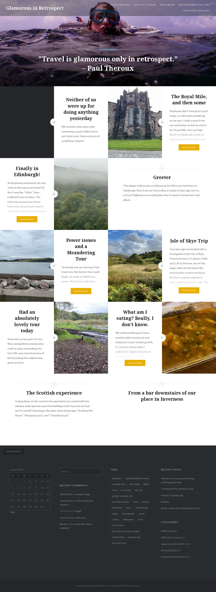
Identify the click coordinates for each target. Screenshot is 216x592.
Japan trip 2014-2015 (196, 10)
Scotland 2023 (120, 4)
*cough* (78, 511)
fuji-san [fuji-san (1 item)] (138, 490)
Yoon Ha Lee (66, 500)
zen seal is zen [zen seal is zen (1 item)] (119, 543)
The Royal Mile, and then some (177, 488)
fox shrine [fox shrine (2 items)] (126, 490)
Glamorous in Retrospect (35, 8)
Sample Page (83, 494)
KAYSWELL (66, 494)
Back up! (81, 517)
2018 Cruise (167, 4)
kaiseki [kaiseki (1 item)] (145, 501)
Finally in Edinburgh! (172, 495)
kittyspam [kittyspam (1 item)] (117, 507)
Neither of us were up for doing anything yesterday (177, 480)
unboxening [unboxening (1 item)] (118, 537)
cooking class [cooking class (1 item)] (118, 484)
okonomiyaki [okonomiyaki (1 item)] (141, 507)
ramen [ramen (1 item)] (142, 513)
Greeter (165, 501)
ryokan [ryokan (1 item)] (115, 519)
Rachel (63, 524)
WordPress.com (132, 585)
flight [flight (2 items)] (146, 484)
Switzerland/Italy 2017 (194, 4)
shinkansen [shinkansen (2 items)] (128, 519)
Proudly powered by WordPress (91, 585)
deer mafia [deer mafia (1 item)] (134, 484)
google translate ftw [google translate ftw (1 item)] (122, 496)
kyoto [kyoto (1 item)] (129, 507)
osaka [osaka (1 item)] (115, 513)
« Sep (12, 512)
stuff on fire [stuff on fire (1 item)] (118, 525)
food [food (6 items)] (114, 490)
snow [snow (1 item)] (140, 519)
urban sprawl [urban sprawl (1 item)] (134, 537)
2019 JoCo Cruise (145, 4)
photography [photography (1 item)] (128, 513)
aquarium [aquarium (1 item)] (116, 478)
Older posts (13, 451)
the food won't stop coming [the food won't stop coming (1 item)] (125, 531)
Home (103, 4)
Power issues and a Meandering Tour (180, 508)
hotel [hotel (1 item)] (135, 501)
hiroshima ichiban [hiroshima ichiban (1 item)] (120, 501)
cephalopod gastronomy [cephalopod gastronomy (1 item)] (137, 478)
